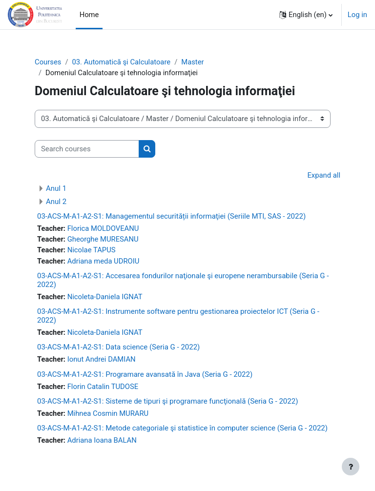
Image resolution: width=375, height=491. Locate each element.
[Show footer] (350, 466)
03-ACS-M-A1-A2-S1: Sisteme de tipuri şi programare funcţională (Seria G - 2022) (167, 401)
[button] (305, 14)
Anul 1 (56, 188)
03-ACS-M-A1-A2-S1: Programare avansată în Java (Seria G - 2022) (144, 374)
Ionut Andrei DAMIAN (101, 359)
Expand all (323, 175)
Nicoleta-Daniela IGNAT (105, 296)
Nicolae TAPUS (91, 250)
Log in (357, 14)
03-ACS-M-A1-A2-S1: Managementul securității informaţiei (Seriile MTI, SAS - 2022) (171, 216)
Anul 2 (56, 201)
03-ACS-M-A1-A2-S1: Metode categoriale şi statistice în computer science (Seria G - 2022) (182, 428)
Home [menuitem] (89, 14)
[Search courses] (87, 149)
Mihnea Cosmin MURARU (108, 413)
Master (192, 62)
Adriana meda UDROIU (103, 261)
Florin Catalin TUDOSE (103, 386)
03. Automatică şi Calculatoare (121, 62)
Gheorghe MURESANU (103, 239)
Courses (48, 62)
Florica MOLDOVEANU (103, 228)
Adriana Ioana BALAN (102, 440)
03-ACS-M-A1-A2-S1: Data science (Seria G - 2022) (118, 347)
